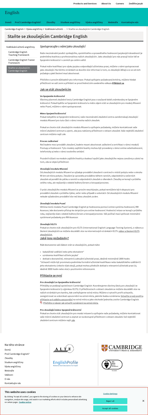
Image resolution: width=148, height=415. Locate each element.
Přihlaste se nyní (51, 275)
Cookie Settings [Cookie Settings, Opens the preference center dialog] (110, 393)
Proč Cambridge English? (28, 22)
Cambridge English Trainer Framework (21, 61)
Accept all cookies (110, 408)
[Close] (143, 401)
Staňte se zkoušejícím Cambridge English (19, 69)
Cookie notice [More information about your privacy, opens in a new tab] (25, 402)
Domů (8, 22)
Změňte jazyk (136, 3)
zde (73, 320)
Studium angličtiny (70, 22)
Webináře (113, 22)
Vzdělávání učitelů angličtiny (20, 46)
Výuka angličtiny (94, 22)
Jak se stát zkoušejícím (55, 89)
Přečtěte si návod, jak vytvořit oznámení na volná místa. (70, 302)
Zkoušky (50, 22)
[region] (74, 401)
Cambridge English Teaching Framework (18, 53)
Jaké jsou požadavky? (54, 238)
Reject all (110, 401)
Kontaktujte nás (129, 22)
